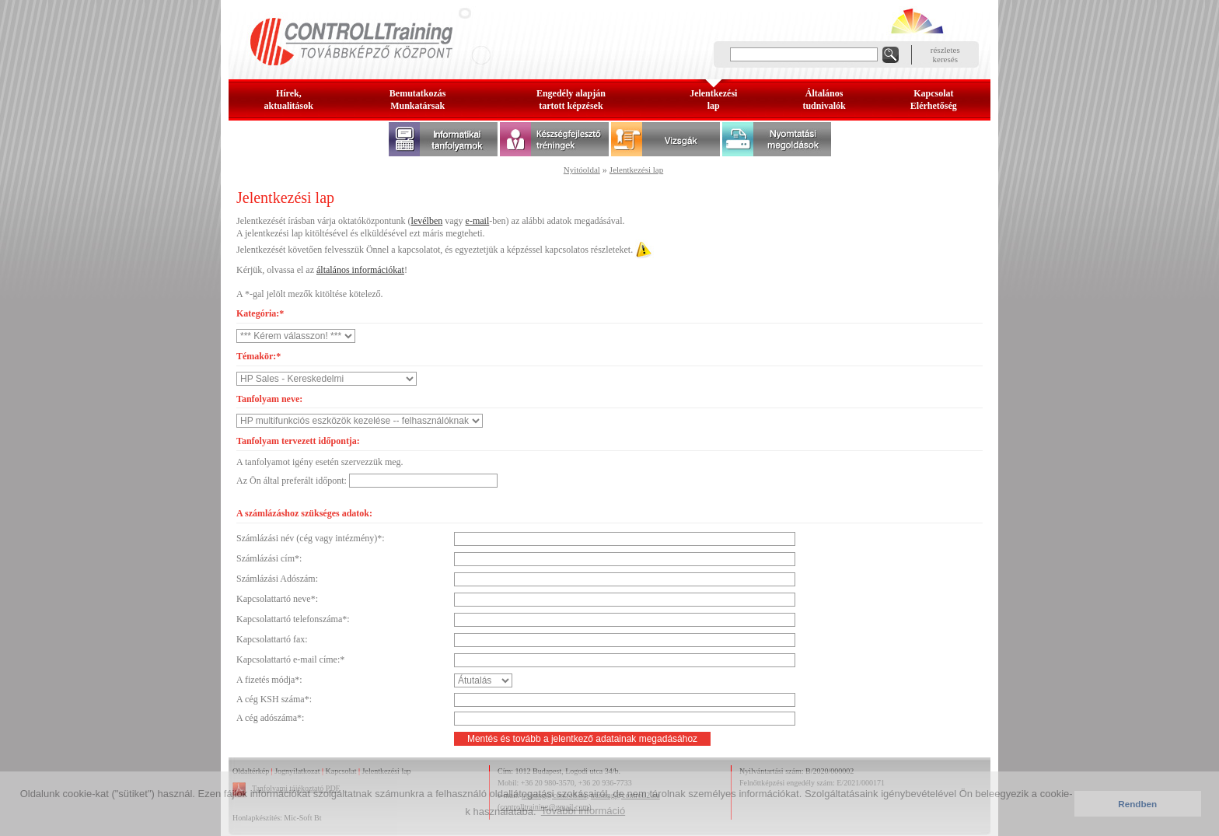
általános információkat (360, 269)
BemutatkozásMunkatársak (417, 99)
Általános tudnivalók (823, 99)
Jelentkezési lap (636, 169)
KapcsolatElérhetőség (933, 99)
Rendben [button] (1137, 804)
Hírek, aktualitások (288, 99)
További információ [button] (583, 811)
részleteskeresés (945, 54)
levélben (427, 220)
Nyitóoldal (582, 169)
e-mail (478, 220)
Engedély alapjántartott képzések (571, 99)
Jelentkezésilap (713, 99)
